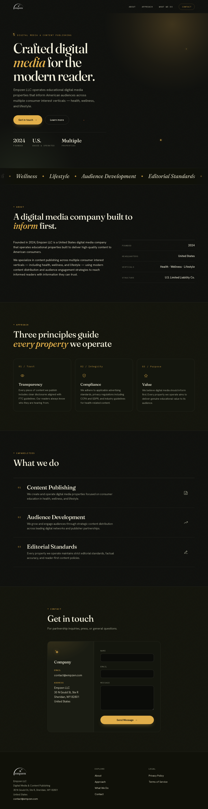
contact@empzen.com (25, 799)
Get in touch (27, 121)
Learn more (57, 121)
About (132, 7)
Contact (186, 7)
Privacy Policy (156, 775)
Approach (147, 7)
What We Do (166, 7)
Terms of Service (158, 782)
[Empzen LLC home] (18, 6)
